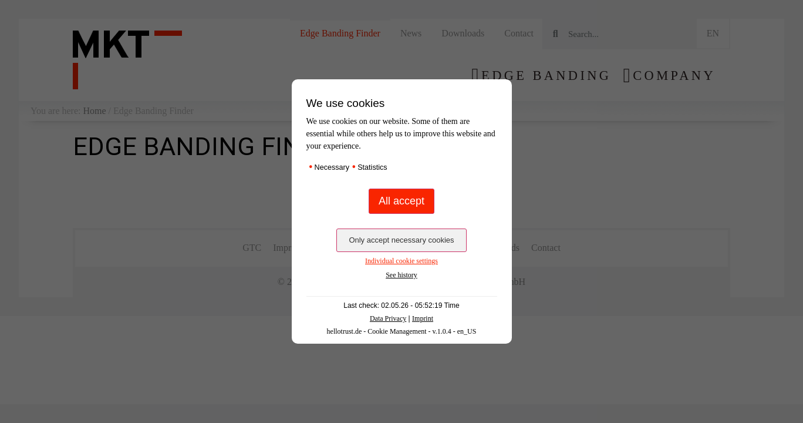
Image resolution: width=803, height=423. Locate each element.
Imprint (422, 318)
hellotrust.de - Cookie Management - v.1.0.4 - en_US (402, 331)
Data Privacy (388, 318)
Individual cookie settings (401, 261)
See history (401, 275)
